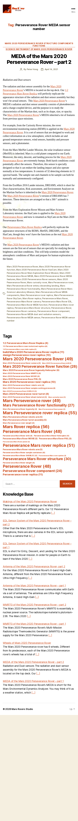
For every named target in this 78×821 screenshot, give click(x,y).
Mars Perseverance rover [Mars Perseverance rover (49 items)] (32, 400)
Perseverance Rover (61, 308)
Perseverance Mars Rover (55, 298)
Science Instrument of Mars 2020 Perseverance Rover (39, 49)
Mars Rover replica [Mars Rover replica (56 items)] (26, 426)
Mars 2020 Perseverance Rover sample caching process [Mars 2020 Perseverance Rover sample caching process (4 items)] (29, 388)
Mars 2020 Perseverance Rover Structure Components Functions (39, 44)
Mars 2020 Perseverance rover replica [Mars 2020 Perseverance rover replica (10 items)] (29, 381)
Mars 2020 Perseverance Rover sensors (36, 279)
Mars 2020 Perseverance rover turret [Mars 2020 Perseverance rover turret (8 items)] (26, 393)
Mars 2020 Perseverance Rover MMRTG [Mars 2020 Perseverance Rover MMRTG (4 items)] (22, 373)
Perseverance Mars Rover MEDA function (27, 304)
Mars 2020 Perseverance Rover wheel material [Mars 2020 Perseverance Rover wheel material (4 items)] (25, 397)
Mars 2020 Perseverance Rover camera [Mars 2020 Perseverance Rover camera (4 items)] (22, 363)
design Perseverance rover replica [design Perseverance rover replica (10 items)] (27, 355)
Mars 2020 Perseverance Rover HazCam (36, 269)
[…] (53, 512)
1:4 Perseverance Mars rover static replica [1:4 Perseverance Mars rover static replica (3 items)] (20, 349)
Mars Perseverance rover (60, 282)
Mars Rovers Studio (22, 709)
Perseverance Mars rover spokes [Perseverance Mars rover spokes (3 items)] (52, 456)
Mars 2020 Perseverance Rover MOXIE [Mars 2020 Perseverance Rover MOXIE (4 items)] (21, 376)
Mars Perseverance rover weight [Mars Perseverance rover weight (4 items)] (19, 423)
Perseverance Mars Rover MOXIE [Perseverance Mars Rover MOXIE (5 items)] (20, 438)
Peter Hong (32, 69)
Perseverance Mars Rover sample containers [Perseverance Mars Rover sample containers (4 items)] (24, 452)
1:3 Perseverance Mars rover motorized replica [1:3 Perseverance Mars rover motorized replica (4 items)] (25, 346)
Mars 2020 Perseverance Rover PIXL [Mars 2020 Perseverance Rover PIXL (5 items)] (22, 379)
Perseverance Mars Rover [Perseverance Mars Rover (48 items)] (32, 431)
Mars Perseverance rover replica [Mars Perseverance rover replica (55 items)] (40, 412)
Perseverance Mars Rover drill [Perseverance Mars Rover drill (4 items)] (17, 436)
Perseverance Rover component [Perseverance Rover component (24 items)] (32, 471)
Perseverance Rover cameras (21, 311)
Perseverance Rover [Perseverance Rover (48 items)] (27, 466)
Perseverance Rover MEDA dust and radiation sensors (33, 314)
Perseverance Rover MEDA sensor (23, 317)
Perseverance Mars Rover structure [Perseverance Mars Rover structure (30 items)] (37, 459)
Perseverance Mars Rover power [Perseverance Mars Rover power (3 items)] (16, 442)
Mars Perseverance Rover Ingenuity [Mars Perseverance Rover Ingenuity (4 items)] (20, 409)
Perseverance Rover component (53, 311)
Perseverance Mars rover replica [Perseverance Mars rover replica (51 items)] (39, 445)
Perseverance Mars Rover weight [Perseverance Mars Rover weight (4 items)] (19, 463)
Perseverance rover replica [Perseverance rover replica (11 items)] (23, 474)
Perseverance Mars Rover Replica (24, 227)
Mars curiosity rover (37, 282)
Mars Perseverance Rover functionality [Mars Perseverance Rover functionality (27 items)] (38, 405)
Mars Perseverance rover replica (36, 295)
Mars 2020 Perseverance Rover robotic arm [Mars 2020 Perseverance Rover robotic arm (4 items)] (23, 385)
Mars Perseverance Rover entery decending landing (33, 285)
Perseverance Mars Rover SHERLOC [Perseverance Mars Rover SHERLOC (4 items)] (20, 455)
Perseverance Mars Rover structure (32, 308)
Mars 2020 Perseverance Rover (49, 100)
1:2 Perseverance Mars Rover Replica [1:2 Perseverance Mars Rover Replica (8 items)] (25, 343)
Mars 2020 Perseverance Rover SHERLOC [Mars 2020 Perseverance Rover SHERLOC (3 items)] (20, 391)
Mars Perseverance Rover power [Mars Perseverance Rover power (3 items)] (52, 409)
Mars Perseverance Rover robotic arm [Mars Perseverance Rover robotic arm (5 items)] (22, 417)
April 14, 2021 (51, 69)
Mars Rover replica (32, 298)
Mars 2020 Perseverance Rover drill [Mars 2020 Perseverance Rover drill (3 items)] (56, 363)
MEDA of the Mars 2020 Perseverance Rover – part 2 (39, 59)
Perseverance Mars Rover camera (24, 301)
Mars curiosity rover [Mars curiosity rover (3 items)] (57, 397)
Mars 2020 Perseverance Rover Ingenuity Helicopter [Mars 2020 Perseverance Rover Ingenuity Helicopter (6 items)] (31, 370)
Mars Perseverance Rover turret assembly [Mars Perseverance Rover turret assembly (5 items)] (24, 420)
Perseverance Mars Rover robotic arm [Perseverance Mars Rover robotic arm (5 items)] (22, 449)
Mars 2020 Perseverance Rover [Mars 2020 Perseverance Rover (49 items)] (38, 359)
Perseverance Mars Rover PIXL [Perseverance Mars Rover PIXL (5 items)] (55, 438)
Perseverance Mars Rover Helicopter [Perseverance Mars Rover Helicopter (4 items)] (51, 436)
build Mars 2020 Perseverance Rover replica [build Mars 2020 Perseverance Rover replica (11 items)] (33, 352)
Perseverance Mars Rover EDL (57, 301)
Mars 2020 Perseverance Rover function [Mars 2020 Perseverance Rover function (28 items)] (40, 366)
